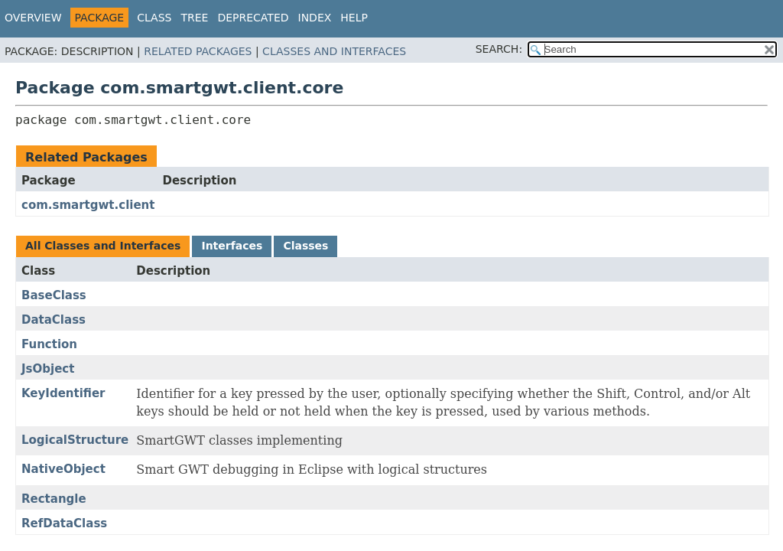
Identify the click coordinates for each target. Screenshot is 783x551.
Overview (33, 17)
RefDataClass (64, 523)
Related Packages (198, 51)
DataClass (53, 320)
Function (49, 344)
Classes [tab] (305, 246)
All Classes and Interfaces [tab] (102, 246)
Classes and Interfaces (334, 51)
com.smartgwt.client (87, 205)
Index (315, 17)
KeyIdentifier (63, 393)
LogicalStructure (74, 440)
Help (354, 17)
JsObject (47, 369)
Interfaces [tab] (231, 246)
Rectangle (53, 499)
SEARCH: (499, 49)
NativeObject (63, 469)
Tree (194, 17)
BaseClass (53, 295)
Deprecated (252, 17)
